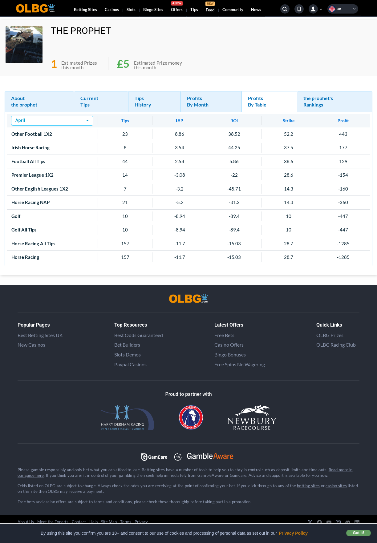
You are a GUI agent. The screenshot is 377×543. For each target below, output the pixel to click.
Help (93, 521)
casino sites (336, 485)
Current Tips (89, 101)
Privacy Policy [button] (293, 533)
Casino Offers (229, 345)
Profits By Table (257, 101)
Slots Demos (127, 354)
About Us (26, 521)
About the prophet (24, 101)
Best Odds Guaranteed (138, 335)
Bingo (153, 9)
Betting (85, 9)
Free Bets (224, 335)
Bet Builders (127, 345)
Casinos (112, 9)
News (256, 9)
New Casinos (31, 345)
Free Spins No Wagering (239, 364)
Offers (177, 7)
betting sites (308, 485)
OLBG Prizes (329, 335)
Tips (194, 9)
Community (232, 9)
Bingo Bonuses (230, 354)
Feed (210, 7)
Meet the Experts (52, 521)
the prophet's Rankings (318, 101)
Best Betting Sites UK (40, 335)
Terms (125, 521)
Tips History (143, 101)
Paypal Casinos (130, 364)
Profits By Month (198, 101)
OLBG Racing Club (336, 345)
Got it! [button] (358, 533)
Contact (79, 521)
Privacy (141, 521)
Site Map (109, 521)
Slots (131, 9)
